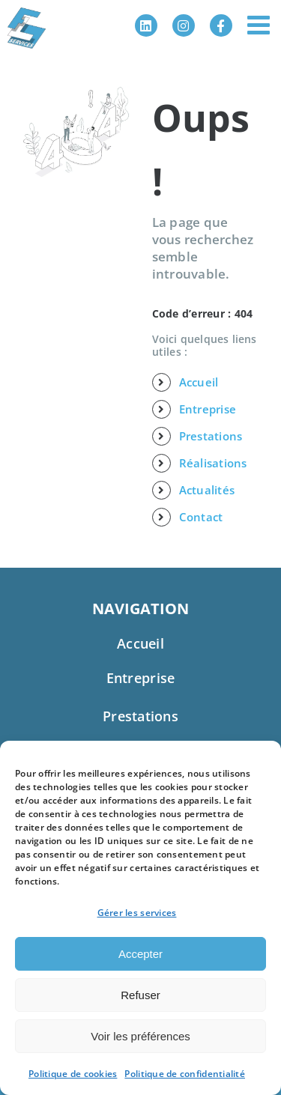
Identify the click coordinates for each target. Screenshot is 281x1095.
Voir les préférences (140, 1036)
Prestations (211, 435)
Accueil (199, 381)
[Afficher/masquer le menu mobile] (260, 24)
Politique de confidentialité (184, 1073)
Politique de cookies (72, 1073)
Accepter (140, 953)
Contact (201, 516)
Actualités (207, 489)
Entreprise (208, 408)
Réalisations (213, 462)
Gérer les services (137, 912)
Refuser (140, 995)
